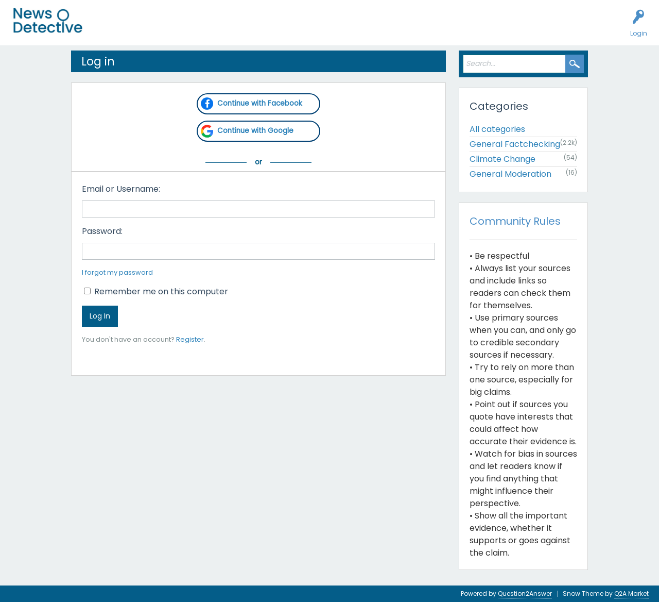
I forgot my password (117, 272)
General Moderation (510, 174)
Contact (398, 29)
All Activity (114, 29)
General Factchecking (515, 144)
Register (190, 339)
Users (201, 29)
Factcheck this (247, 29)
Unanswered (160, 29)
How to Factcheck (312, 29)
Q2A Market (631, 593)
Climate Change (502, 159)
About (364, 29)
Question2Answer (525, 593)
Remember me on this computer (156, 291)
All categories (497, 129)
